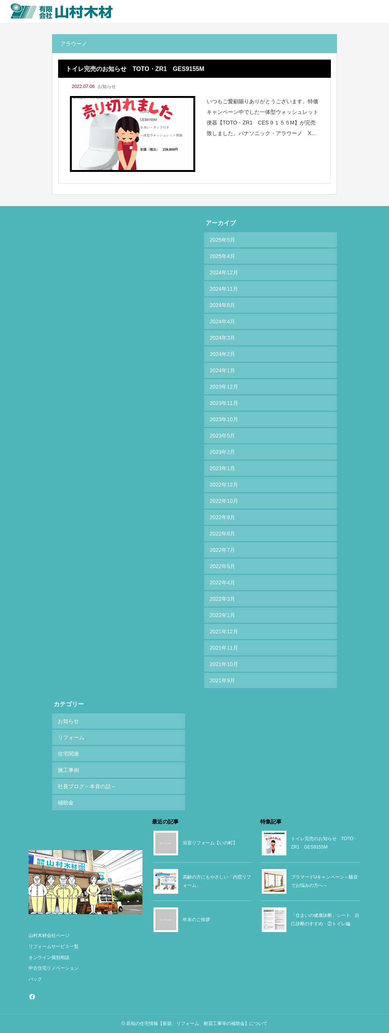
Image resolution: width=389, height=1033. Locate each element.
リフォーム (71, 737)
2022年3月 (222, 599)
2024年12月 (224, 272)
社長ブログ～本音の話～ (87, 786)
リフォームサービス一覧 (53, 946)
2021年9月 (222, 680)
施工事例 (68, 770)
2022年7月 (222, 550)
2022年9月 (222, 517)
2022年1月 (222, 615)
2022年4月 (222, 582)
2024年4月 (222, 321)
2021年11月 (224, 648)
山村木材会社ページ (49, 935)
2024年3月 (222, 338)
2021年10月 (224, 664)
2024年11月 (224, 289)
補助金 (66, 803)
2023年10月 (224, 419)
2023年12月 (224, 387)
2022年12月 (224, 485)
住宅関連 (68, 754)
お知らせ (107, 86)
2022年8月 (222, 534)
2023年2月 (222, 452)
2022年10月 (224, 501)
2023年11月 (224, 403)
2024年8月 (222, 305)
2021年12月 (224, 631)
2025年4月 (222, 256)
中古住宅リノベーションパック (53, 973)
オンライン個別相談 (49, 957)
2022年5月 (222, 566)
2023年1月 (222, 468)
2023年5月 (222, 436)
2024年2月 (222, 354)
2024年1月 (222, 370)
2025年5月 (222, 240)
